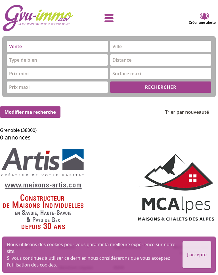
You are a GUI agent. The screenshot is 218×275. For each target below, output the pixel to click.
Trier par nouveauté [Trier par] (191, 112)
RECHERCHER (160, 87)
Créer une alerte (202, 18)
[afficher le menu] (109, 18)
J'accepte (197, 255)
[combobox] (57, 46)
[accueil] (38, 18)
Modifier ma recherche (30, 112)
